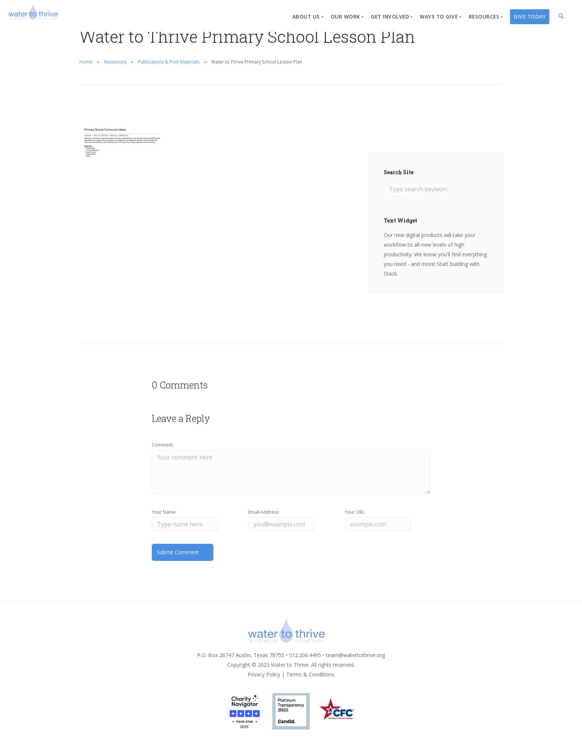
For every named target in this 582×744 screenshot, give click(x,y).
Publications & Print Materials (168, 62)
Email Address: (263, 512)
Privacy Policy (264, 674)
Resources (115, 62)
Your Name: (164, 512)
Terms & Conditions (310, 674)
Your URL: (355, 512)
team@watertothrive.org (355, 655)
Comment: (163, 445)
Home (85, 62)
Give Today (530, 16)
